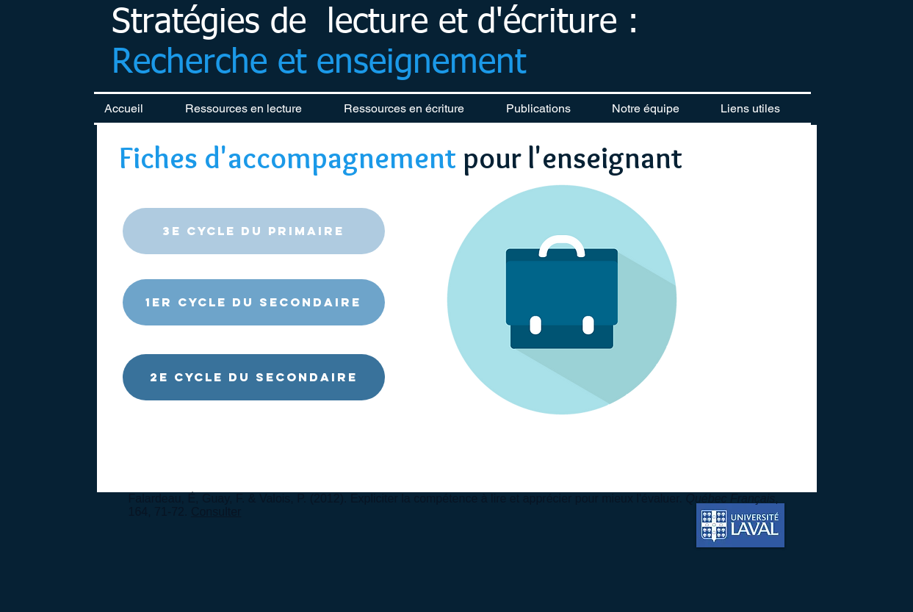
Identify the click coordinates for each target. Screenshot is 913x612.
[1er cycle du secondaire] (254, 302)
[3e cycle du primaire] (254, 231)
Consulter (216, 511)
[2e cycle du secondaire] (254, 377)
